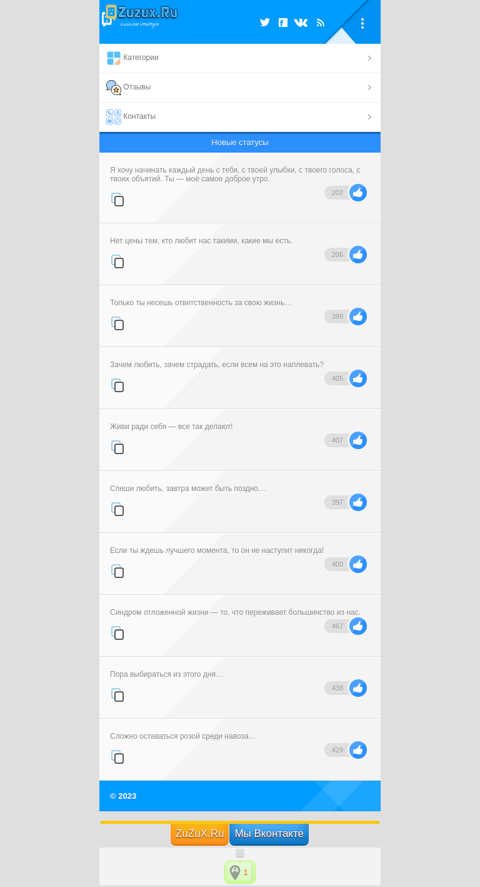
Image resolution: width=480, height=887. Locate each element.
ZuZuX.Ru (200, 833)
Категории (132, 58)
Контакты (131, 116)
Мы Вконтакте (269, 833)
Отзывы (128, 87)
